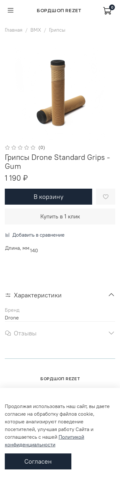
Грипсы (57, 30)
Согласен (38, 461)
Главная (13, 30)
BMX (35, 30)
